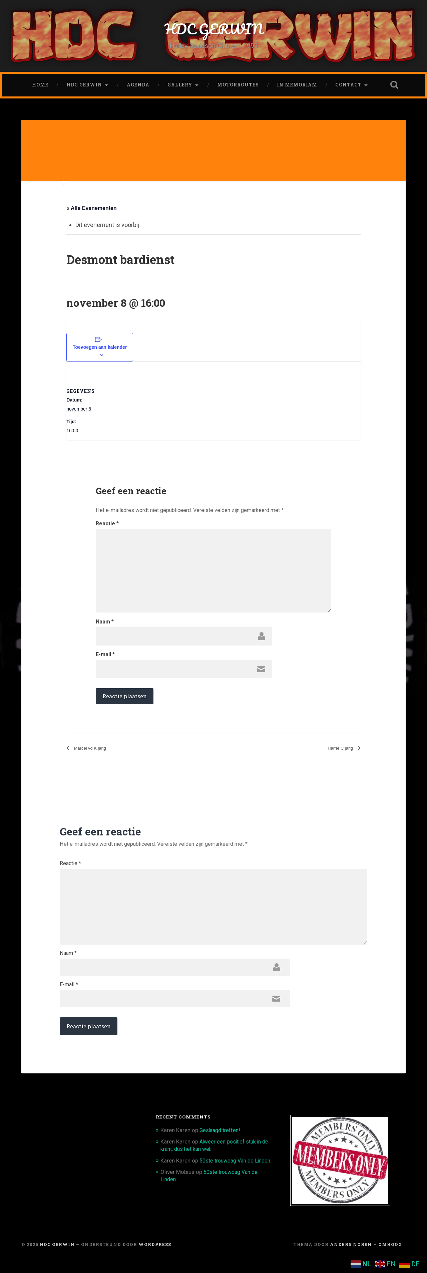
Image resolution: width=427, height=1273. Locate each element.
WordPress (154, 1257)
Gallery (179, 87)
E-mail (105, 657)
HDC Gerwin (84, 87)
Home (40, 87)
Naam (105, 624)
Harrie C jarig (337, 751)
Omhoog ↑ (392, 1257)
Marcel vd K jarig (93, 751)
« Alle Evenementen (91, 211)
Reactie (107, 526)
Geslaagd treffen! (221, 1143)
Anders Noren (351, 1257)
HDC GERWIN (214, 30)
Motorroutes (238, 87)
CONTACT (348, 87)
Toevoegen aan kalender (100, 350)
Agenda (138, 87)
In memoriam (297, 87)
